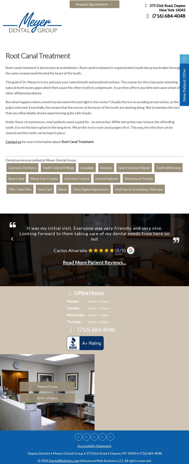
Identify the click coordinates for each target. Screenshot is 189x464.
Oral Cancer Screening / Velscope (139, 188)
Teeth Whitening (168, 166)
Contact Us (171, 42)
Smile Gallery (66, 42)
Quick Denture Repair (134, 166)
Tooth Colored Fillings (58, 166)
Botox (62, 188)
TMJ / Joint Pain (20, 188)
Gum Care (45, 188)
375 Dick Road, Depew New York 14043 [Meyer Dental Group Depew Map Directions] (164, 8)
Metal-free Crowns (44, 177)
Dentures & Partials (139, 177)
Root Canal (16, 177)
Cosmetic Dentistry (22, 166)
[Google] (78, 435)
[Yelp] (102, 435)
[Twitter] (94, 435)
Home (13, 42)
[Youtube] (110, 435)
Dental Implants (106, 177)
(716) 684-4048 (164, 16)
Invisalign (87, 166)
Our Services (91, 42)
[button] (184, 80)
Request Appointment (94, 4)
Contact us (13, 140)
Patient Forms (147, 42)
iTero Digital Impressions (91, 188)
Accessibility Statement (94, 444)
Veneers (106, 166)
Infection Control (76, 177)
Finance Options (118, 42)
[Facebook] (86, 435)
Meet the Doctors (36, 42)
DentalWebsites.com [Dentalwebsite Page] (64, 459)
